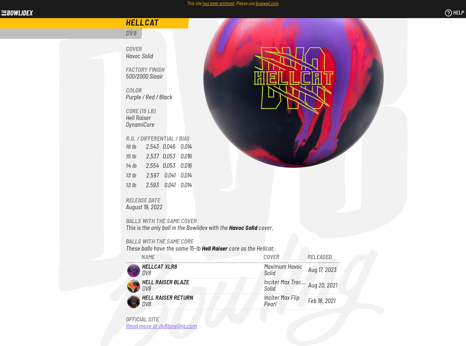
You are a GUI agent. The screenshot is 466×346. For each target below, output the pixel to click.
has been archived (218, 4)
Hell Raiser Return (167, 298)
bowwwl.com (267, 4)
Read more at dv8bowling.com (161, 326)
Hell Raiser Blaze (165, 282)
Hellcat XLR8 (159, 267)
